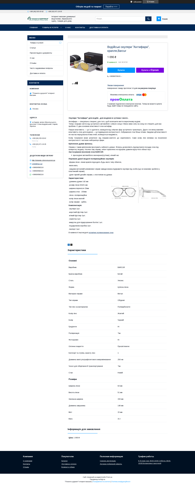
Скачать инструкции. (108, 461)
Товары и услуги (50, 27)
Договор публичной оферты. (111, 464)
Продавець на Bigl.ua (97, 479)
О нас (68, 27)
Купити (121, 70)
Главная (34, 27)
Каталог (64, 461)
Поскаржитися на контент (101, 482)
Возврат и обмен (68, 467)
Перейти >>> (111, 7)
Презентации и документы (41, 53)
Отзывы (33, 63)
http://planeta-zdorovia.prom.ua (43, 160)
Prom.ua (109, 477)
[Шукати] (148, 18)
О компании (27, 461)
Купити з (150, 70)
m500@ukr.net (37, 164)
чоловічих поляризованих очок (101, 233)
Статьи (33, 48)
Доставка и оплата (98, 27)
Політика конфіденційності (120, 482)
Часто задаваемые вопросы (41, 68)
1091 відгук (137, 2)
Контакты (80, 27)
